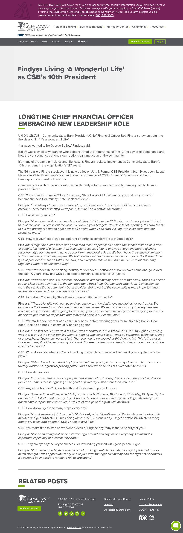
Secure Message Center (117, 499)
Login (161, 41)
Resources (157, 26)
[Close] (164, 5)
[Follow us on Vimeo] (71, 513)
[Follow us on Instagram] (77, 513)
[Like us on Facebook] (60, 513)
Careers (56, 41)
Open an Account (140, 41)
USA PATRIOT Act (149, 509)
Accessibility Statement (117, 509)
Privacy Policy (146, 499)
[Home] (33, 26)
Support (69, 41)
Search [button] (84, 41)
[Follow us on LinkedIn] (83, 513)
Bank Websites (74, 527)
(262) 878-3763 (104, 15)
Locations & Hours (27, 41)
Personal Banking (65, 26)
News (44, 41)
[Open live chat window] (176, 526)
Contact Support (86, 499)
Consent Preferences (150, 504)
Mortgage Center (117, 26)
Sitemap (108, 504)
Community (139, 26)
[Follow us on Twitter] (66, 513)
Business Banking (91, 26)
